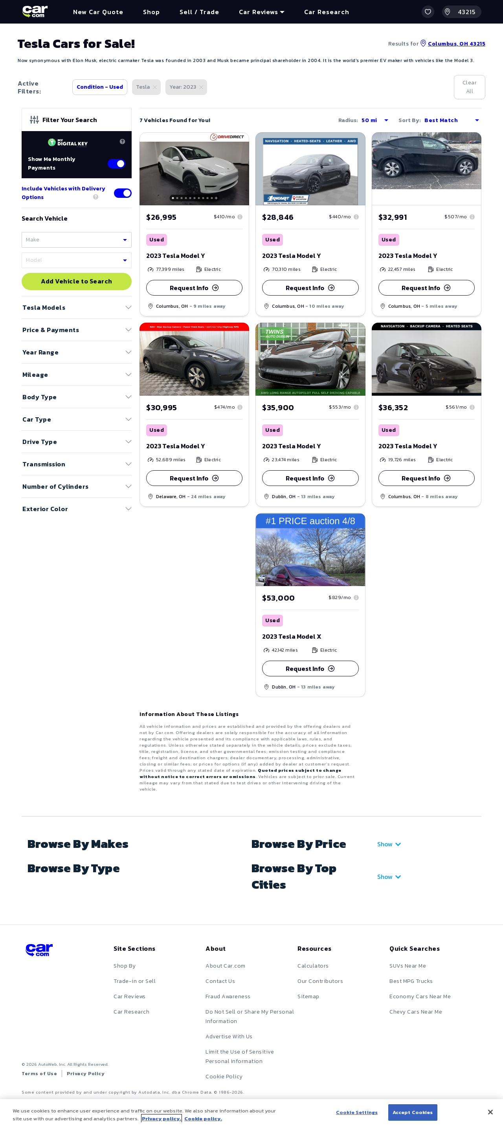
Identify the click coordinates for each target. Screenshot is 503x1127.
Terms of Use (39, 1073)
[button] (428, 11)
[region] (251, 1113)
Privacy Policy (86, 1073)
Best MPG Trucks (411, 981)
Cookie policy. (203, 1118)
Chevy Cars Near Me (415, 1012)
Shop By (125, 966)
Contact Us (220, 981)
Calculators (313, 966)
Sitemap (308, 996)
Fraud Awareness (228, 996)
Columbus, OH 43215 (452, 44)
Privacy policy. (161, 1118)
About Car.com (226, 966)
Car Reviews (130, 996)
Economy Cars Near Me (420, 996)
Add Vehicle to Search (76, 281)
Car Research (131, 1012)
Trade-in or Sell (135, 981)
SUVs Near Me (407, 966)
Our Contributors (320, 981)
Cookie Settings (357, 1112)
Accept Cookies (413, 1112)
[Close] (490, 1112)
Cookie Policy (224, 1076)
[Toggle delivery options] (123, 193)
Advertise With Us (229, 1036)
